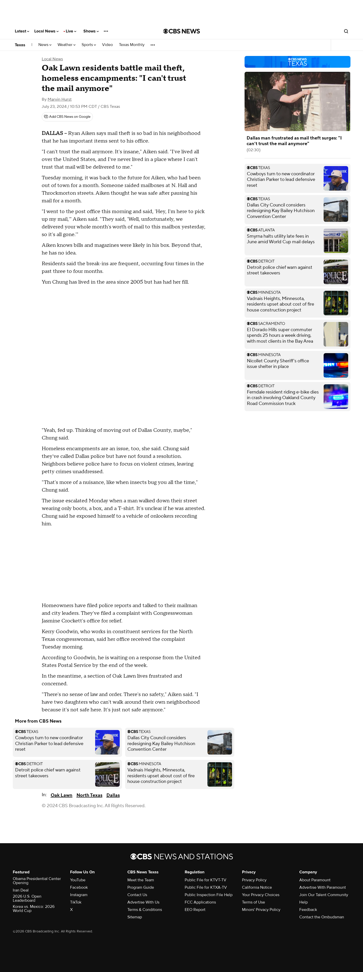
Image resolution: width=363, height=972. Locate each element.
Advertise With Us (143, 902)
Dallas (113, 795)
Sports (89, 44)
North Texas (89, 795)
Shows (91, 31)
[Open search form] (346, 31)
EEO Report (195, 910)
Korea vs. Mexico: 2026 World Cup (33, 909)
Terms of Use (253, 902)
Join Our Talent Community (323, 895)
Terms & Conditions (144, 910)
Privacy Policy (254, 880)
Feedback (308, 910)
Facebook (79, 887)
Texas (20, 45)
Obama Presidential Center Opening (37, 881)
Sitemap (134, 917)
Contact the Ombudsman (321, 917)
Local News (46, 31)
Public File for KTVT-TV (205, 880)
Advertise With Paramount (322, 887)
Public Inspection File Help (209, 895)
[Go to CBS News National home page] (181, 31)
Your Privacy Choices (260, 895)
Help (303, 902)
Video (107, 44)
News (44, 44)
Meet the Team (140, 880)
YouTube (77, 880)
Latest (22, 31)
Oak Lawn (61, 795)
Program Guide (140, 887)
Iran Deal (21, 890)
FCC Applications (200, 902)
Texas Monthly (132, 44)
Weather (66, 44)
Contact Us (137, 895)
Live (71, 31)
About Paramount (315, 880)
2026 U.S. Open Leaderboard (27, 898)
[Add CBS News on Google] (67, 116)
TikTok (75, 902)
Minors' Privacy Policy (261, 910)
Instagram (78, 895)
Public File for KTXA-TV (206, 887)
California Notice (257, 887)
